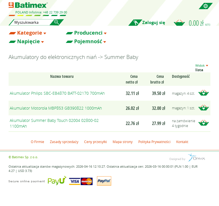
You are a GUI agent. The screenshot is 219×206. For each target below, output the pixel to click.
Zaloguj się (153, 22)
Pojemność (88, 41)
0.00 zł (199, 23)
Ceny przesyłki (95, 141)
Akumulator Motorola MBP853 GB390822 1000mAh (56, 108)
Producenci (88, 32)
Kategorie (29, 32)
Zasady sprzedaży (64, 141)
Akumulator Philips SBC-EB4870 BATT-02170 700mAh (57, 93)
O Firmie (37, 141)
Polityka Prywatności (154, 141)
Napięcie (28, 41)
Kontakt (182, 141)
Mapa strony (123, 141)
